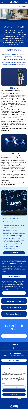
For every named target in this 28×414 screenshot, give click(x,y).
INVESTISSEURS (14, 252)
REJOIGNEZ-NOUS (14, 360)
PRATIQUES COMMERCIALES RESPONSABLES (14, 293)
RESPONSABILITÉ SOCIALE (14, 276)
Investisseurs (19, 398)
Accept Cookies (14, 394)
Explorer (24, 6)
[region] (14, 381)
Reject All (14, 390)
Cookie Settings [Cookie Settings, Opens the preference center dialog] (14, 387)
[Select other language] (2, 2)
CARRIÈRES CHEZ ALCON (14, 336)
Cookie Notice (16, 381)
